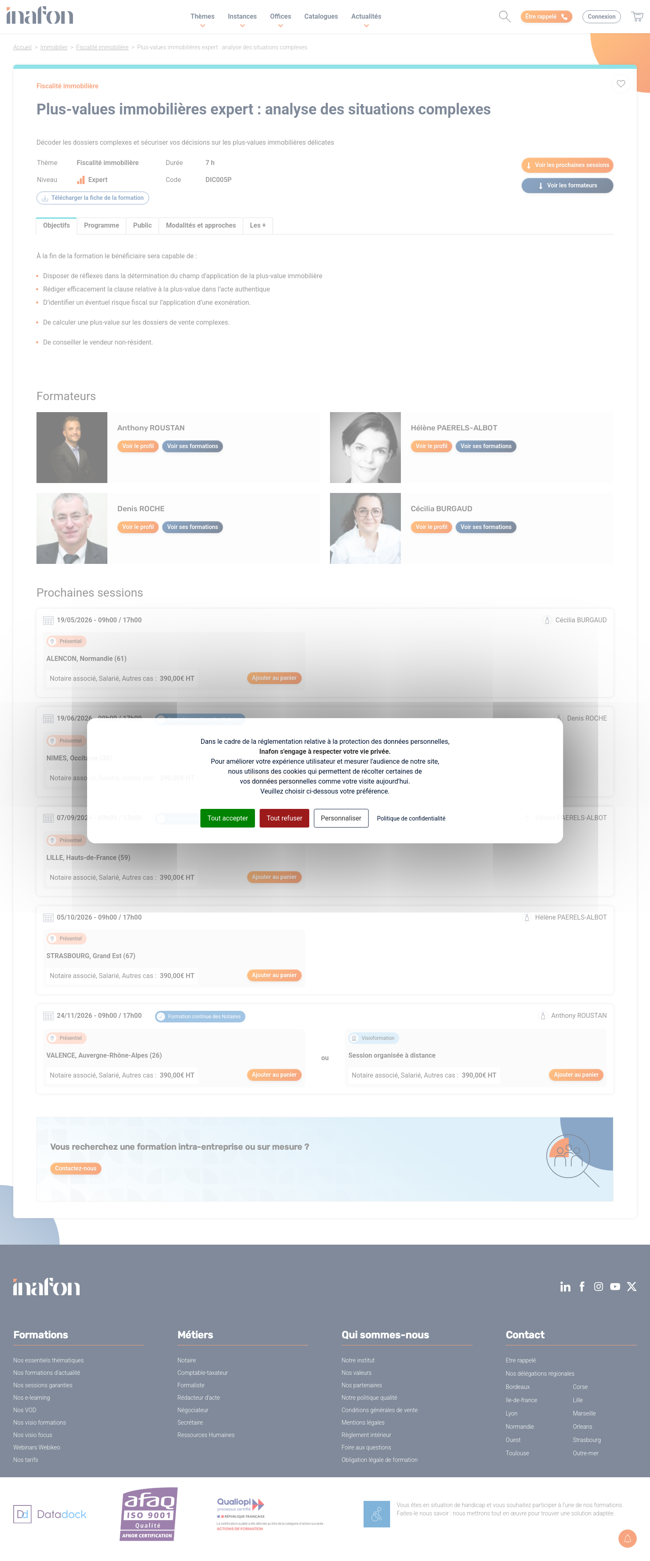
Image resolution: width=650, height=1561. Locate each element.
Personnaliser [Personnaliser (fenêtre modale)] (341, 818)
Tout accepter (227, 818)
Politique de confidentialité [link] (411, 818)
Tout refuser (284, 818)
